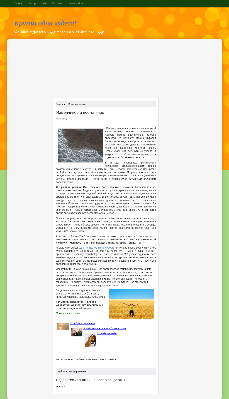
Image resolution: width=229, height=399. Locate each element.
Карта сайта (76, 3)
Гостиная (57, 3)
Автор (32, 3)
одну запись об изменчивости (96, 247)
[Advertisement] (84, 70)
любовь (79, 359)
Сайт (44, 3)
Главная (18, 3)
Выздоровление (77, 371)
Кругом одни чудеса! (45, 23)
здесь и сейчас (108, 359)
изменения (92, 359)
